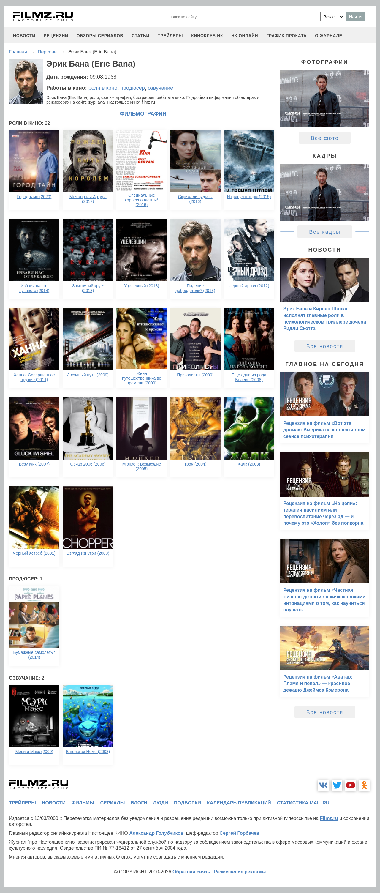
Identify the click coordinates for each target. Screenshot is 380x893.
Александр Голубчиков (156, 833)
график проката (286, 35)
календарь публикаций (239, 802)
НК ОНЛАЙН (244, 35)
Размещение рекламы (240, 871)
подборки (187, 802)
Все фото (325, 138)
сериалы (112, 802)
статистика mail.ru (303, 802)
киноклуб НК (207, 35)
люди (160, 802)
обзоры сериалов (100, 35)
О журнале (328, 35)
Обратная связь (191, 871)
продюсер (132, 88)
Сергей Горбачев (239, 833)
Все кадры (325, 232)
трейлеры (170, 35)
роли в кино (103, 88)
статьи (140, 35)
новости (24, 35)
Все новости (324, 346)
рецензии (56, 35)
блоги (139, 802)
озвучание (160, 88)
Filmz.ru (329, 818)
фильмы (83, 802)
